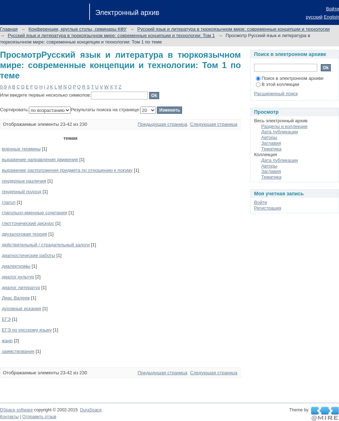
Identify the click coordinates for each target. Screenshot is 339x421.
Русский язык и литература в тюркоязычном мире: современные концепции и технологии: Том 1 (111, 35)
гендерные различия (24, 181)
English (331, 17)
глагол (8, 202)
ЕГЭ (6, 319)
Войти (332, 8)
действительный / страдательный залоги (46, 244)
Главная (8, 29)
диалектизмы (16, 266)
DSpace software (16, 409)
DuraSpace (90, 409)
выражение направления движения (40, 159)
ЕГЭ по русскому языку (27, 330)
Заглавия (271, 143)
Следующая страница (213, 124)
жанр (7, 340)
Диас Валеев (16, 298)
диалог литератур (21, 287)
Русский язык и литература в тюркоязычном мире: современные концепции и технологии (233, 29)
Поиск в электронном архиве (290, 78)
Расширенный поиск (276, 93)
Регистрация (267, 208)
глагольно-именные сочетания (34, 212)
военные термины (21, 149)
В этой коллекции (277, 84)
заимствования (18, 351)
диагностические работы (28, 255)
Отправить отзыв (39, 416)
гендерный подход (21, 191)
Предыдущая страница (162, 124)
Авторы (269, 137)
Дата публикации (279, 131)
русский (314, 17)
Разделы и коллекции (284, 126)
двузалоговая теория (24, 234)
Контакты (9, 416)
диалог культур (18, 276)
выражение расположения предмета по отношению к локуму (67, 170)
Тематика (271, 149)
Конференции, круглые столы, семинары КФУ (78, 29)
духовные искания (21, 308)
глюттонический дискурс (28, 223)
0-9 (3, 86)
